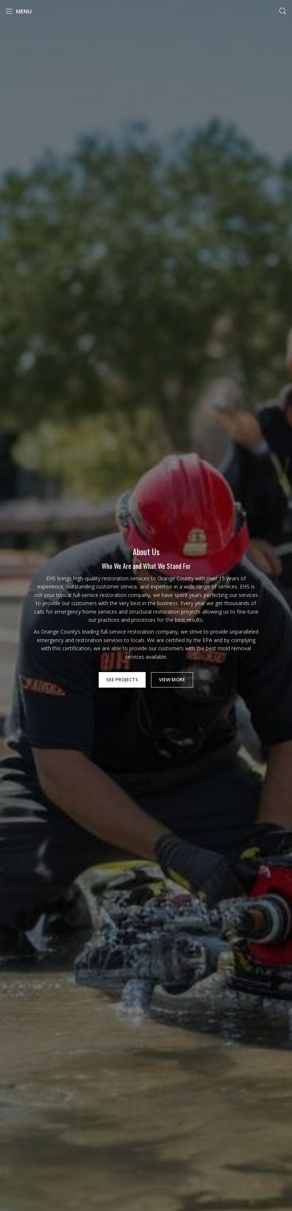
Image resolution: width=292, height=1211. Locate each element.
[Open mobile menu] (18, 11)
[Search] (282, 11)
